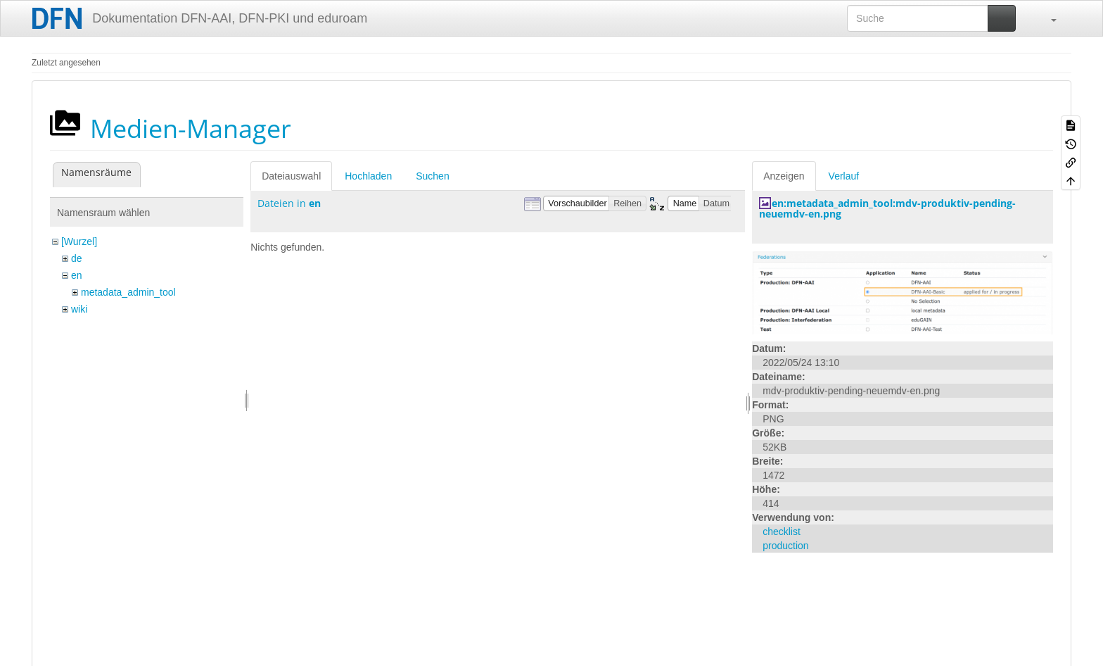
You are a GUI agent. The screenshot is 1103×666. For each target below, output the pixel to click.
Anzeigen (783, 176)
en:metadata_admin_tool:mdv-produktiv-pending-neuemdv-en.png (887, 208)
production (785, 545)
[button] (1046, 18)
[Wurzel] (79, 241)
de (76, 258)
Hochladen (368, 176)
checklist (782, 531)
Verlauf (844, 176)
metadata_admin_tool (128, 292)
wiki (79, 309)
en (76, 275)
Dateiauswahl (291, 176)
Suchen (432, 176)
